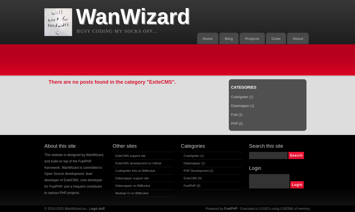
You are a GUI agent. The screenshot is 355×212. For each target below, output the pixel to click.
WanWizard (133, 16)
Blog (229, 39)
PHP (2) (237, 124)
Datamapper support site (132, 178)
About (298, 39)
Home (208, 39)
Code (276, 39)
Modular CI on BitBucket (131, 193)
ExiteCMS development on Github (138, 163)
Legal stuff (97, 209)
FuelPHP (230, 209)
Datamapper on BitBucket (132, 185)
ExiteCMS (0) (193, 178)
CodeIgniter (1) (242, 97)
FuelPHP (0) (192, 185)
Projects (252, 39)
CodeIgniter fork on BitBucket (135, 170)
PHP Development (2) (198, 170)
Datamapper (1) (242, 106)
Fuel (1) (236, 115)
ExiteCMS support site (130, 155)
